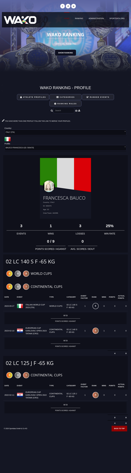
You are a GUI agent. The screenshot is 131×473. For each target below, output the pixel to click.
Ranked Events (98, 97)
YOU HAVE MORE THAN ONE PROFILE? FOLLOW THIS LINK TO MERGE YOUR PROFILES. (36, 121)
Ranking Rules (65, 104)
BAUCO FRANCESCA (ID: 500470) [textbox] (20, 148)
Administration (96, 18)
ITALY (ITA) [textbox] (10, 132)
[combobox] (65, 133)
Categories (65, 97)
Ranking (79, 18)
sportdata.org (117, 18)
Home (66, 18)
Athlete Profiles (33, 97)
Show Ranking (65, 53)
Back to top (119, 435)
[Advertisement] (65, 454)
